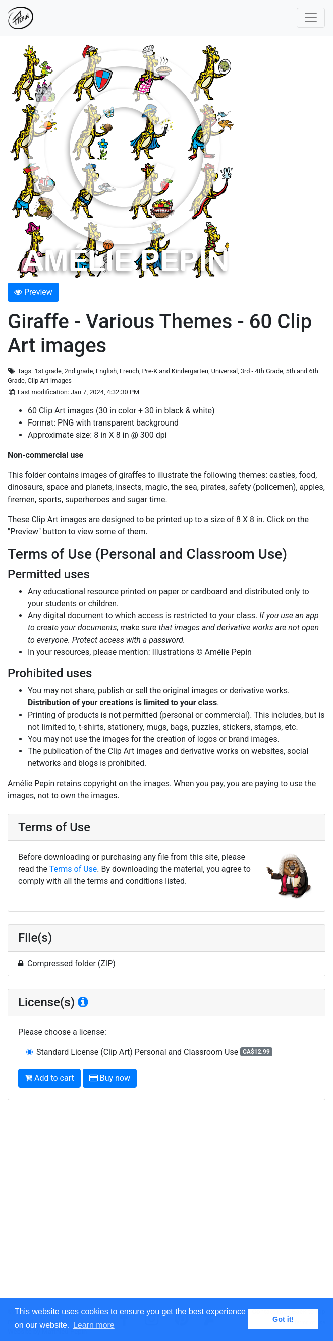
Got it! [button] (283, 1319)
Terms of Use (73, 869)
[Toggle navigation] (311, 18)
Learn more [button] (94, 1325)
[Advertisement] (166, 1207)
